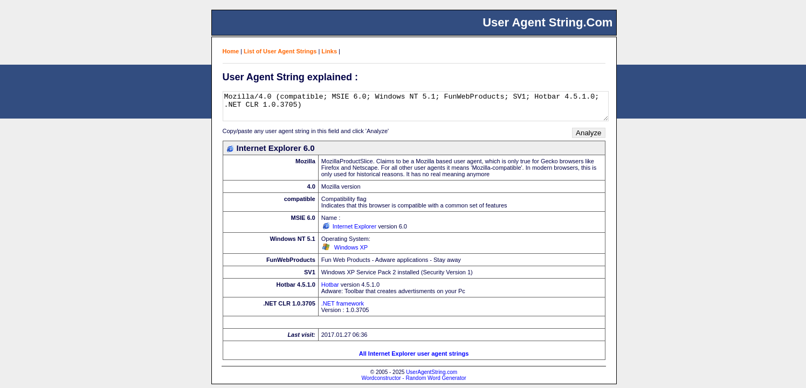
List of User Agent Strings (280, 51)
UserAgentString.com (431, 372)
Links (329, 51)
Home (231, 51)
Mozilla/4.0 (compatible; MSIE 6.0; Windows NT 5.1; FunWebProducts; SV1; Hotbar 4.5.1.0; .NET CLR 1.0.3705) (416, 106)
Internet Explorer (354, 226)
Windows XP (351, 247)
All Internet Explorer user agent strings (414, 353)
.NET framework (342, 303)
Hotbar (330, 284)
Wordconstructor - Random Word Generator (413, 378)
